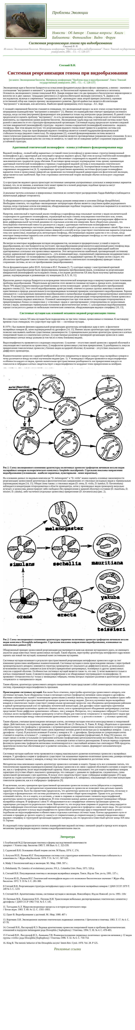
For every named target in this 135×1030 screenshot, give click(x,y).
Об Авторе (76, 33)
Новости (58, 33)
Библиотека (60, 37)
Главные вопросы (99, 33)
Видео (98, 37)
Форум (110, 37)
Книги (119, 33)
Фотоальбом (81, 37)
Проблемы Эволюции (70, 12)
